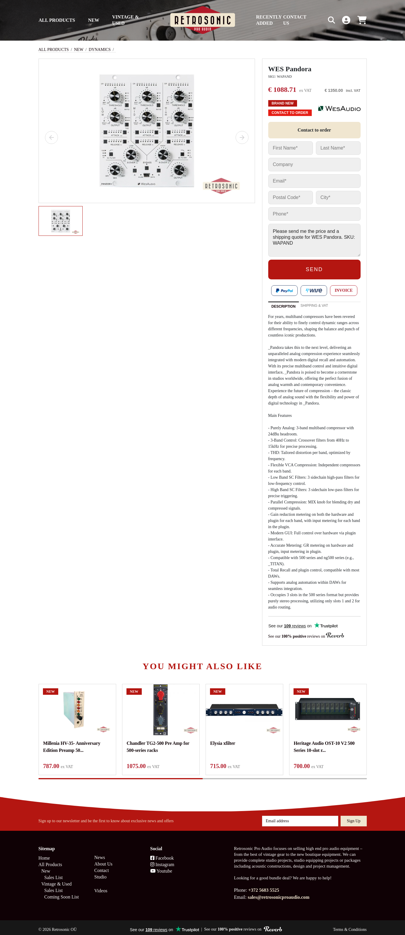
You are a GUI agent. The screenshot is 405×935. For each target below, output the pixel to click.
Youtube (161, 866)
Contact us (294, 20)
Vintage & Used (125, 20)
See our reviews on (306, 635)
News (99, 853)
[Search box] (319, 20)
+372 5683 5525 (263, 885)
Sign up (353, 817)
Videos (100, 886)
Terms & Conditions (349, 925)
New (93, 20)
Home (44, 853)
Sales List (53, 873)
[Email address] (300, 817)
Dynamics (100, 49)
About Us (103, 859)
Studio (100, 872)
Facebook (162, 853)
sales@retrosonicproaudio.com (278, 893)
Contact (101, 866)
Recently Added (269, 20)
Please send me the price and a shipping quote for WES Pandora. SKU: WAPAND (314, 240)
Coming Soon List (61, 892)
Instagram (162, 860)
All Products (57, 20)
